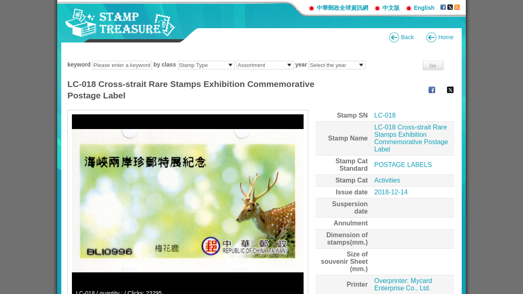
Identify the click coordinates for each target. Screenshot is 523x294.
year (301, 64)
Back (407, 37)
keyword (79, 64)
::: (299, 7)
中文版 (391, 7)
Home (446, 37)
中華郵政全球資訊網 (342, 7)
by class (165, 64)
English (424, 7)
